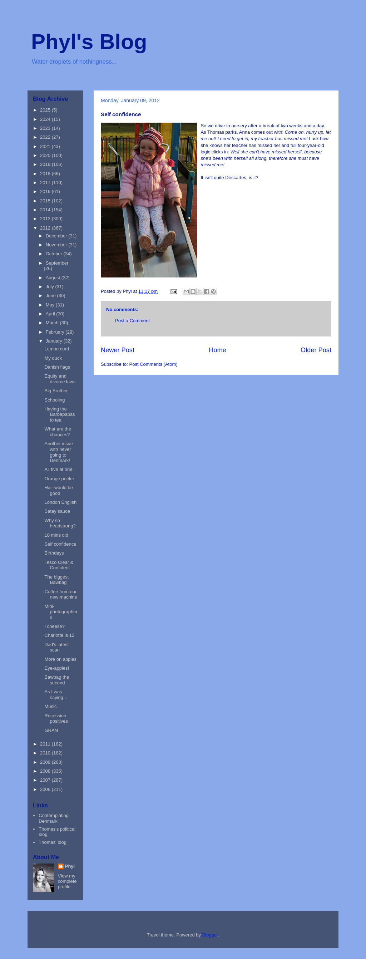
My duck (52, 358)
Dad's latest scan (56, 647)
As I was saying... (55, 694)
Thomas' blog (52, 842)
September (57, 263)
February (56, 332)
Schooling (54, 400)
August (53, 277)
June (51, 295)
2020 (46, 155)
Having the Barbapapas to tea (59, 414)
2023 (46, 128)
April (51, 313)
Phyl (70, 866)
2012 (46, 228)
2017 (46, 182)
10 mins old (56, 535)
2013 (46, 218)
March (53, 322)
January (55, 341)
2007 (46, 780)
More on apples (60, 659)
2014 (46, 209)
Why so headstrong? (59, 523)
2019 (46, 164)
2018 (46, 173)
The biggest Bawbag (56, 579)
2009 (46, 762)
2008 (46, 771)
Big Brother (56, 390)
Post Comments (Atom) (153, 364)
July (50, 286)
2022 (46, 137)
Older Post (316, 350)
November (57, 244)
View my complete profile (67, 881)
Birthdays (54, 553)
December (57, 235)
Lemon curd (56, 348)
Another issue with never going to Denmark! (58, 452)
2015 (46, 200)
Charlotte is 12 (59, 635)
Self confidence (60, 544)
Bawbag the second (56, 679)
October (55, 253)
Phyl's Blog (89, 42)
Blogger (210, 935)
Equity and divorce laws (59, 378)
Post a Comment (132, 320)
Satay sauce (57, 511)
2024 (46, 119)
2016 (46, 191)
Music (50, 706)
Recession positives (56, 718)
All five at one (58, 469)
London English (60, 502)
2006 (46, 789)
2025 (46, 110)
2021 (46, 146)
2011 (46, 744)
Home (217, 350)
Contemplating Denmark (54, 818)
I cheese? (54, 626)
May (51, 305)
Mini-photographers (60, 612)
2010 (46, 753)
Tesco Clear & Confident (58, 565)
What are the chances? (57, 431)
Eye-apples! (56, 668)
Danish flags (57, 367)
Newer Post (117, 350)
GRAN (51, 730)
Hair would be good (58, 490)
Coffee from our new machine (60, 594)
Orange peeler (59, 478)
